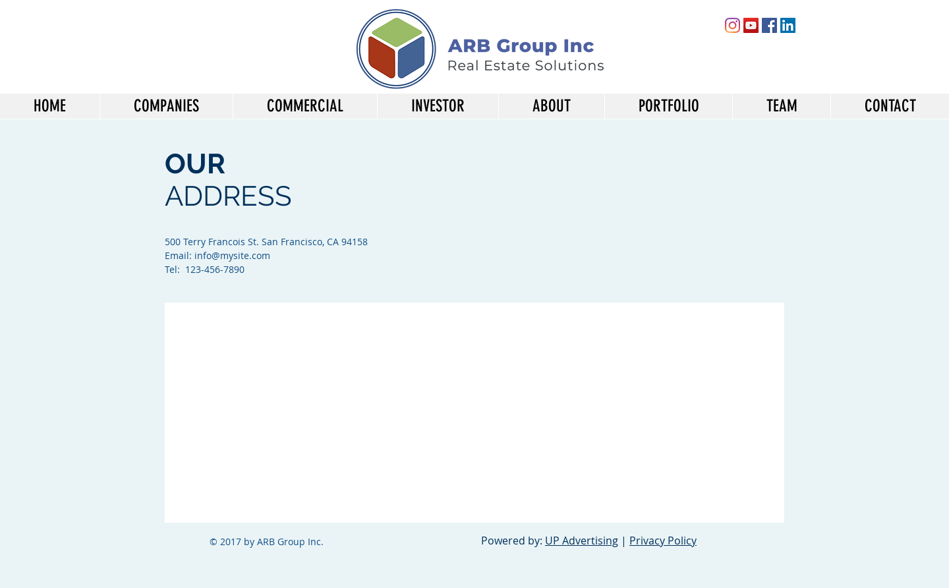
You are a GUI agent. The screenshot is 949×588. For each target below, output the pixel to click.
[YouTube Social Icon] (751, 25)
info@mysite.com (232, 255)
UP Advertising (581, 540)
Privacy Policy (663, 540)
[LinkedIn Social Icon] (787, 25)
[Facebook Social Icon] (769, 25)
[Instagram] (732, 25)
